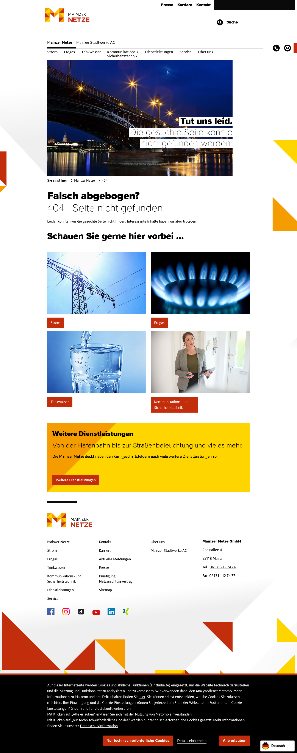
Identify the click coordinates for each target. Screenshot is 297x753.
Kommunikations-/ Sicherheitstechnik (122, 54)
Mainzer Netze (59, 42)
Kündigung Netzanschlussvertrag (116, 578)
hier (142, 696)
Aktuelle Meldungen (115, 559)
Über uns (205, 52)
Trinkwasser (91, 52)
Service (185, 52)
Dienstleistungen (159, 52)
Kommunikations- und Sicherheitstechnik (171, 404)
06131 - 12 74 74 (223, 567)
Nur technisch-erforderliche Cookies (137, 741)
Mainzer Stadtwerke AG (95, 42)
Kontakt (203, 5)
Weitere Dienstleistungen (76, 480)
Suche (227, 22)
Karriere (184, 5)
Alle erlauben (234, 741)
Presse (167, 5)
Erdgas (69, 52)
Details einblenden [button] (191, 740)
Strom (52, 52)
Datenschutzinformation (99, 725)
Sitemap (105, 590)
